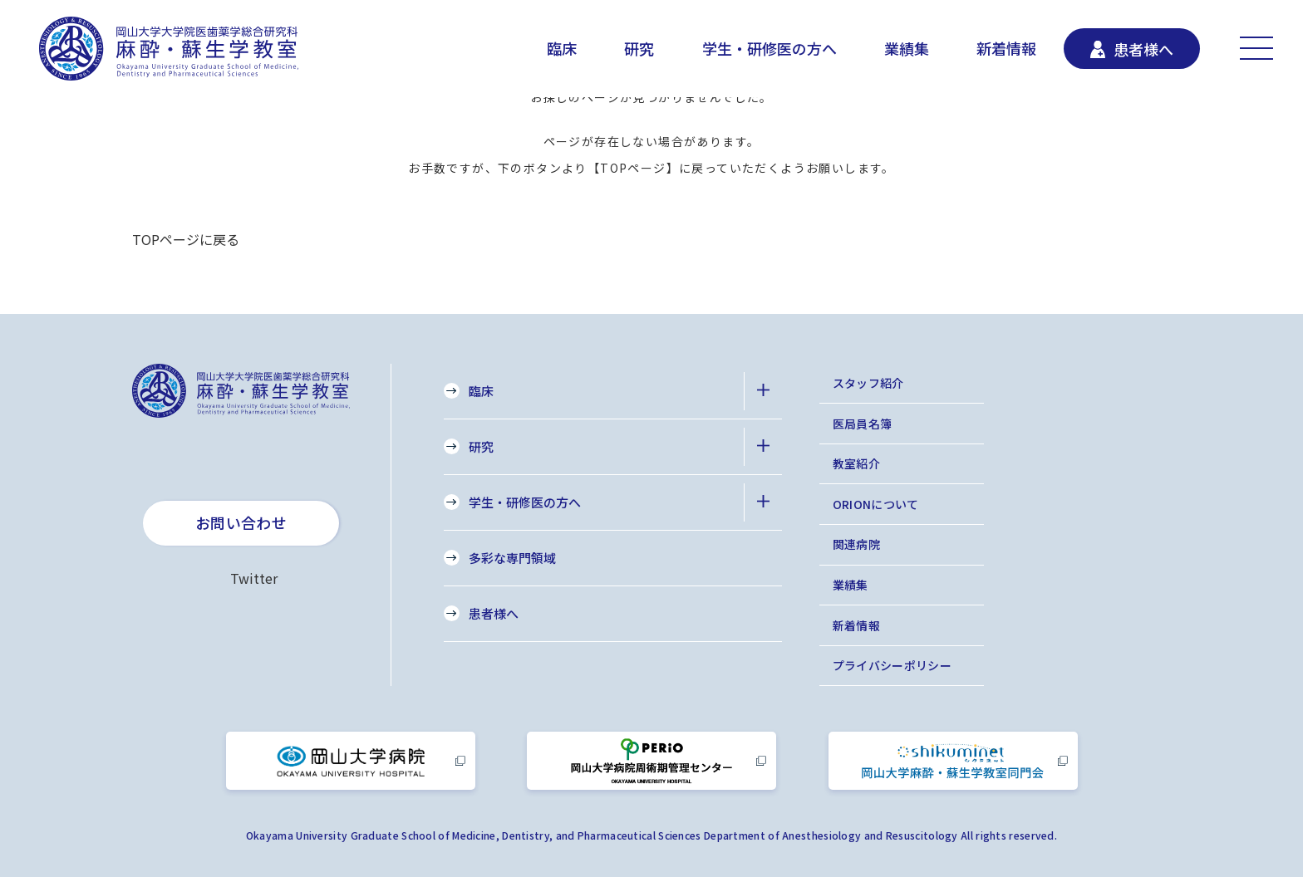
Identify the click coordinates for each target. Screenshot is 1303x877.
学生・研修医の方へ (769, 48)
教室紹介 (856, 463)
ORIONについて (876, 504)
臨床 (562, 48)
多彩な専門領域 (512, 557)
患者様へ (494, 613)
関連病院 (856, 544)
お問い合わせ (241, 522)
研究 (639, 48)
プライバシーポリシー (892, 665)
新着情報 (1006, 48)
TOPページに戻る (185, 239)
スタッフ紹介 (868, 383)
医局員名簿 (862, 423)
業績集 (906, 48)
